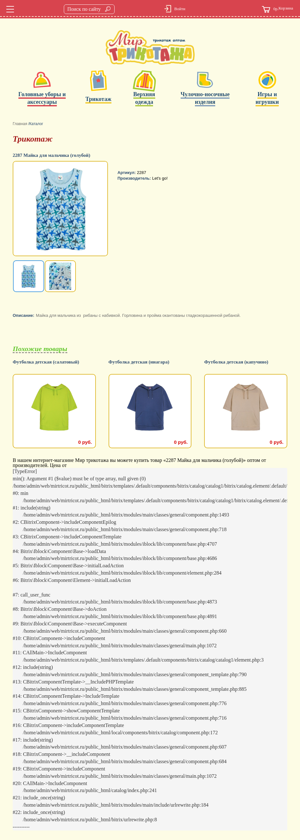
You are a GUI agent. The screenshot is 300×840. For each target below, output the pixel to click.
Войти (179, 8)
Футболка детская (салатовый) (46, 362)
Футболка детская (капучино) (236, 362)
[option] (61, 209)
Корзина (277, 9)
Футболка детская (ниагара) (139, 362)
